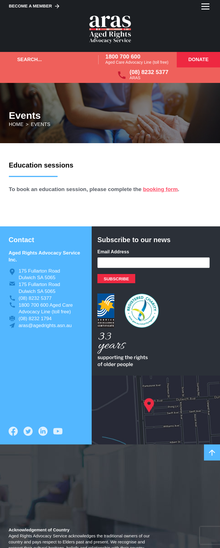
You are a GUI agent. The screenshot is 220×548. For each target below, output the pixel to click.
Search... (29, 59)
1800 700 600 (122, 56)
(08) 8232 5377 (148, 72)
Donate (198, 59)
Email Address (113, 251)
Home (16, 124)
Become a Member (30, 5)
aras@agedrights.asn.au (45, 325)
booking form (160, 189)
